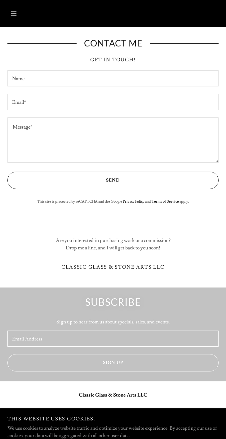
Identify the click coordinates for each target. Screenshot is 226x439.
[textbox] (113, 78)
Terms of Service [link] (165, 201)
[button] (13, 13)
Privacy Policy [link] (133, 201)
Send (63, 180)
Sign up (65, 362)
